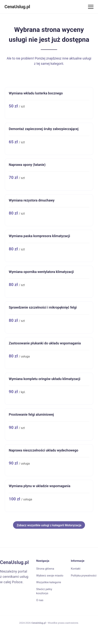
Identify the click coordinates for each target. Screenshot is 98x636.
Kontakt (76, 568)
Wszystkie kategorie (48, 582)
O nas (39, 600)
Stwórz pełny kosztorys (44, 591)
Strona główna (45, 568)
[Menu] (91, 7)
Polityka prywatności (84, 575)
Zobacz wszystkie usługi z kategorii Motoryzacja (49, 525)
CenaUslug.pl (17, 6)
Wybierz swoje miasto (49, 575)
